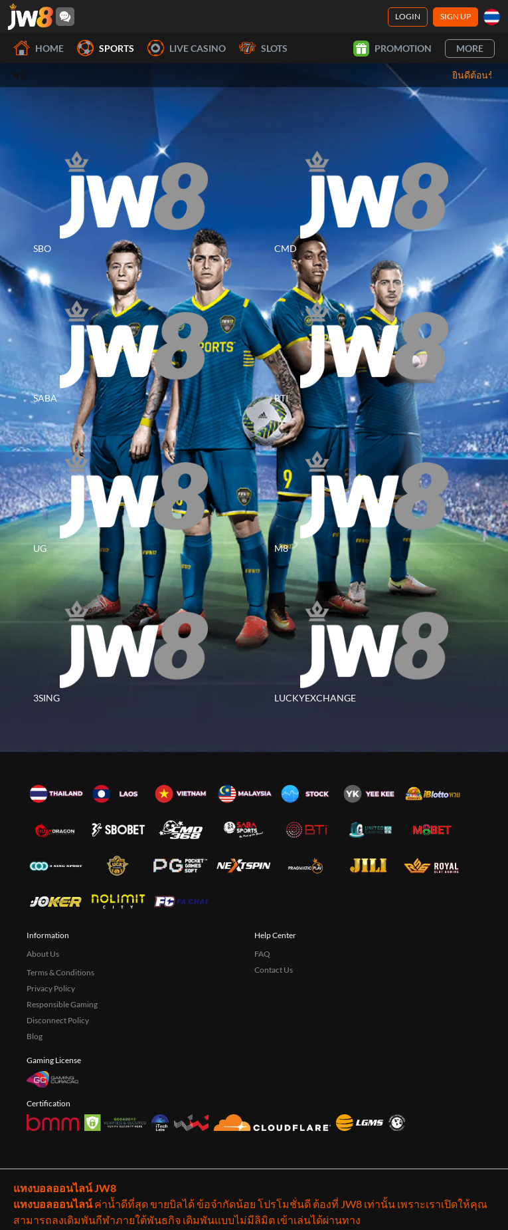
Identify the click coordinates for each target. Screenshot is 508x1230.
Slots (263, 48)
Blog (34, 1036)
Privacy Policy (51, 988)
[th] (491, 17)
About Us (43, 954)
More (469, 48)
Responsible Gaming (62, 1004)
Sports (105, 48)
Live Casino (186, 48)
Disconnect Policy (58, 1020)
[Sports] (134, 194)
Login (407, 16)
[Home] (30, 16)
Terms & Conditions (60, 972)
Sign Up (455, 16)
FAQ (262, 954)
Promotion (392, 49)
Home (38, 48)
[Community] (65, 16)
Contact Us (273, 970)
